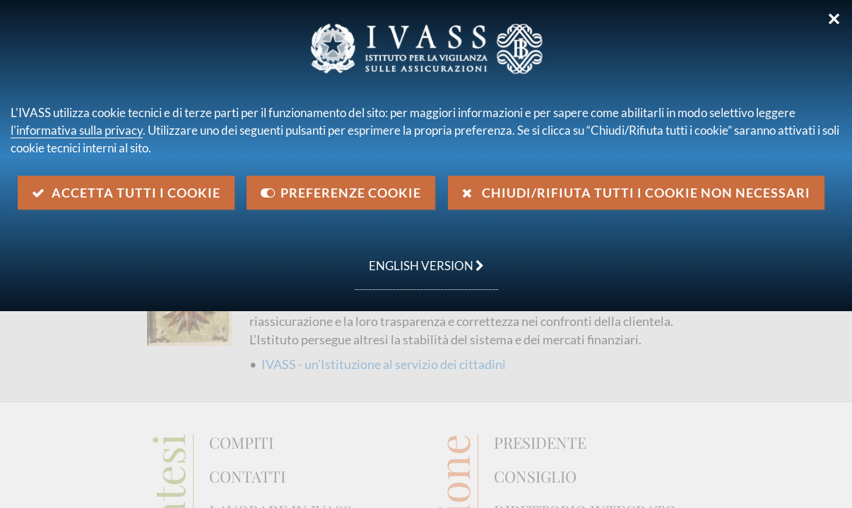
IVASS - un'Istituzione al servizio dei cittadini (383, 364)
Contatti (247, 477)
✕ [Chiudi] (834, 19)
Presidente (540, 443)
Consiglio (535, 477)
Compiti (241, 443)
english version (419, 258)
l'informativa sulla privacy (77, 130)
